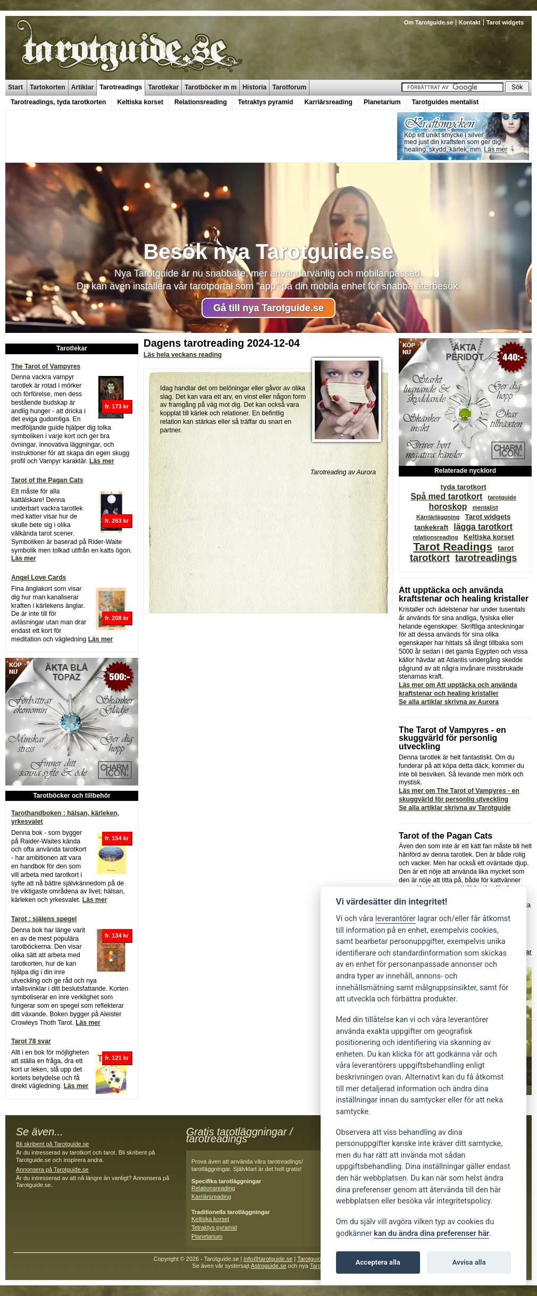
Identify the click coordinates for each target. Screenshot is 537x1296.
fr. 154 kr (117, 838)
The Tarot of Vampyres (45, 366)
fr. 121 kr (117, 1058)
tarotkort (430, 557)
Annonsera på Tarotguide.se (52, 1169)
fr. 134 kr (117, 935)
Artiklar (82, 87)
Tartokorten (47, 87)
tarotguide (502, 497)
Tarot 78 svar (31, 1041)
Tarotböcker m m (210, 87)
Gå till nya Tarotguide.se (268, 308)
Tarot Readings (452, 546)
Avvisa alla (469, 1262)
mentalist (485, 507)
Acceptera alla (378, 1262)
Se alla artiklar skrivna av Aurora (449, 702)
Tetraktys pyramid (265, 102)
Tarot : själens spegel (44, 919)
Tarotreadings (120, 87)
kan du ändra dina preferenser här (431, 1233)
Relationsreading (200, 102)
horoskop (448, 506)
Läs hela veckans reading (183, 354)
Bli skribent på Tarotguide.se (52, 1144)
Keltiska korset (140, 102)
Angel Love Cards (38, 577)
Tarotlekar (163, 87)
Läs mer (101, 461)
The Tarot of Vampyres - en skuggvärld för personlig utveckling (452, 738)
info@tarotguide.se (268, 1259)
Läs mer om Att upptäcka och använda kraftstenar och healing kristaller (458, 689)
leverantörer (395, 918)
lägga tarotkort (483, 526)
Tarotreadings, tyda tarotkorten (58, 102)
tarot (506, 548)
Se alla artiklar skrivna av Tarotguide (455, 808)
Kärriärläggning (437, 517)
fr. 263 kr (117, 520)
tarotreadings (486, 557)
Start (15, 87)
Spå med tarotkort (446, 496)
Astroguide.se (269, 1265)
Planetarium (382, 102)
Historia (254, 87)
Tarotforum (289, 87)
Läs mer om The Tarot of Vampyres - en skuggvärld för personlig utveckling (459, 795)
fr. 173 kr (117, 406)
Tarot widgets (505, 22)
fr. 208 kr (117, 618)
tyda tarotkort (463, 487)
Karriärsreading (328, 102)
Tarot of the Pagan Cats (47, 480)
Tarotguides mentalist (445, 102)
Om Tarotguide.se (428, 22)
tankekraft (431, 527)
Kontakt (470, 22)
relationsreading (435, 537)
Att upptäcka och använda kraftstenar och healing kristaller (463, 594)
